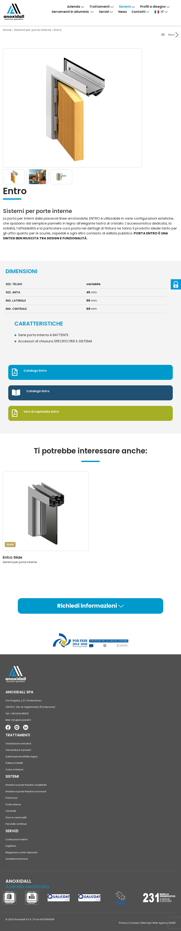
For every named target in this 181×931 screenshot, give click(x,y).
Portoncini (11, 798)
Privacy (123, 923)
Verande (10, 811)
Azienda (75, 6)
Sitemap (146, 923)
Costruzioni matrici (16, 839)
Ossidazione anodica (18, 743)
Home (7, 30)
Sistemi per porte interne (33, 30)
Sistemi (127, 6)
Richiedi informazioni (90, 606)
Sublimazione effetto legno (21, 756)
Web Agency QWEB (164, 923)
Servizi (106, 12)
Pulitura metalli (14, 763)
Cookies (134, 923)
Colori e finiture (14, 769)
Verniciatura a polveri (18, 750)
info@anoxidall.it (21, 720)
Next (173, 35)
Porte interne (13, 804)
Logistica (10, 846)
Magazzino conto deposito (21, 852)
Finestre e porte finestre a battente (26, 785)
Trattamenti (101, 6)
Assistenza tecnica (16, 859)
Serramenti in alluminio (73, 12)
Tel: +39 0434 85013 (17, 713)
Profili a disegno (155, 6)
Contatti (140, 12)
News (122, 12)
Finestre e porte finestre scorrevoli (25, 791)
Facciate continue (16, 824)
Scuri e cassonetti (16, 817)
